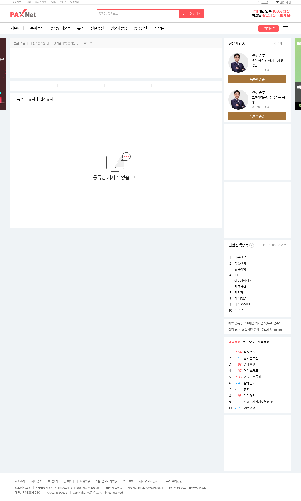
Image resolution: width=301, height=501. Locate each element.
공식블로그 (17, 2)
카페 (29, 2)
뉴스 (80, 28)
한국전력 (240, 287)
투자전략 (37, 28)
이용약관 (85, 481)
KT (236, 275)
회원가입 (285, 2)
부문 (16, 43)
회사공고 (36, 481)
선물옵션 (97, 28)
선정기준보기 (251, 245)
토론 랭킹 (248, 342)
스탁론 (159, 28)
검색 (182, 13)
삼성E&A (240, 298)
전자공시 (46, 99)
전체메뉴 (285, 28)
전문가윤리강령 (173, 481)
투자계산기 (268, 28)
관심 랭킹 (263, 342)
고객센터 (52, 481)
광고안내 (69, 481)
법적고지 (128, 481)
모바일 (63, 2)
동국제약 (240, 269)
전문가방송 (119, 28)
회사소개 (20, 481)
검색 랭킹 (234, 342)
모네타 (53, 2)
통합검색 (195, 13)
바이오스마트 (243, 304)
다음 (285, 43)
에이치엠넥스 (243, 281)
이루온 (238, 310)
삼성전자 (240, 263)
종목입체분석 (61, 28)
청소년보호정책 (148, 481)
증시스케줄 (40, 2)
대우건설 (240, 257)
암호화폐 (74, 2)
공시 (31, 99)
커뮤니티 (17, 28)
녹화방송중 (257, 79)
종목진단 (140, 28)
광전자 (238, 292)
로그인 (265, 2)
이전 (275, 43)
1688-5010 (32, 492)
